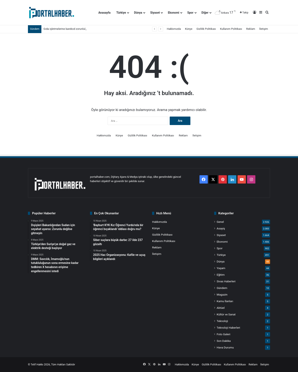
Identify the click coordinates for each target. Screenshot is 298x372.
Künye (188, 28)
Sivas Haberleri (226, 281)
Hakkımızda (174, 28)
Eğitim (221, 274)
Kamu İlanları (225, 301)
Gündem (222, 288)
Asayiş (221, 228)
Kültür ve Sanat (226, 314)
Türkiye (121, 12)
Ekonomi (173, 12)
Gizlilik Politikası (206, 28)
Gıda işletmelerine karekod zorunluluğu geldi (69, 28)
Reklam (250, 28)
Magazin (222, 294)
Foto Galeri (223, 334)
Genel (220, 221)
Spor (190, 12)
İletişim (263, 28)
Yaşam (221, 268)
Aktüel (221, 307)
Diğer (205, 12)
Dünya (138, 12)
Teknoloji (222, 321)
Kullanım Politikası (231, 28)
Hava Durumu (225, 347)
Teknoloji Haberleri (228, 327)
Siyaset (155, 12)
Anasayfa (104, 12)
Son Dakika (224, 340)
